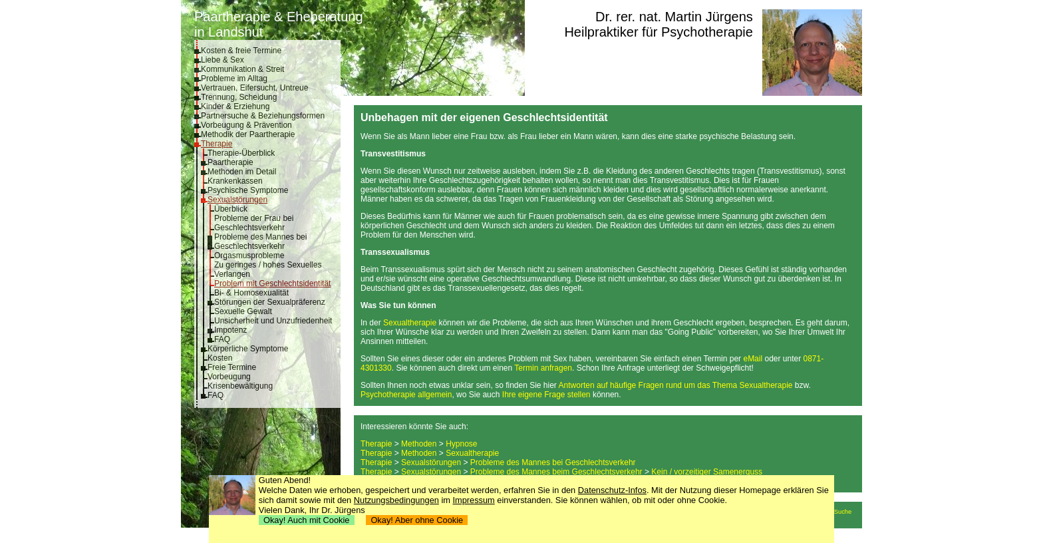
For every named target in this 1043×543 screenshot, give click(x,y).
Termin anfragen (543, 368)
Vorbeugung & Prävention (246, 125)
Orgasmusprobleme (249, 255)
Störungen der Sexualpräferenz (269, 302)
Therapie (216, 143)
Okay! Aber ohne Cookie (417, 520)
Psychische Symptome (248, 190)
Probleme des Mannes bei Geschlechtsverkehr (260, 241)
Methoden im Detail (242, 171)
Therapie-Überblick (241, 153)
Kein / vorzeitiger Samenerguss (706, 471)
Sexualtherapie (409, 322)
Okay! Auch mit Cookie (307, 520)
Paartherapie (230, 162)
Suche (842, 511)
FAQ (222, 339)
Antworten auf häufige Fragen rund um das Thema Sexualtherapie (676, 385)
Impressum (474, 500)
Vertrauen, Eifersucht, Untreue (254, 87)
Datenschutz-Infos (612, 490)
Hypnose (461, 444)
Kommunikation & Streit (242, 69)
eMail (752, 358)
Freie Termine (232, 367)
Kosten (220, 358)
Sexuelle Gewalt (243, 311)
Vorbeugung (229, 376)
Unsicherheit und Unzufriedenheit (273, 320)
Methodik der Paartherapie (248, 134)
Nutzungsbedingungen (396, 500)
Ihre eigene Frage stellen (546, 394)
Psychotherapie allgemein (406, 394)
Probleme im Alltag (234, 78)
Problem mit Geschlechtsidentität (272, 283)
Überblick (230, 209)
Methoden (418, 444)
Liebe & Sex (222, 60)
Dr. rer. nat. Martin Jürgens (674, 16)
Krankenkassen (235, 181)
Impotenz (230, 330)
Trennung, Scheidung (239, 97)
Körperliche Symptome (248, 348)
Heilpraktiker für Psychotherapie (658, 32)
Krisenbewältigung (240, 386)
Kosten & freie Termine (241, 50)
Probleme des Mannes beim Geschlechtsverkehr (556, 471)
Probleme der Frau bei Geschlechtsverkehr (253, 223)
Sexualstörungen (237, 199)
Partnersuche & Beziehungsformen (263, 115)
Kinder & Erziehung (235, 106)
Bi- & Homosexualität (251, 292)
